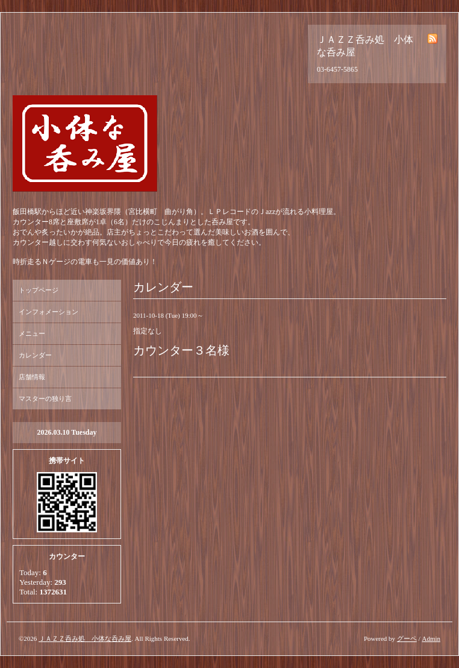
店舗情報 (32, 376)
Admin (431, 638)
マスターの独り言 (45, 398)
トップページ (38, 290)
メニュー (32, 333)
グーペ (407, 638)
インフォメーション (48, 311)
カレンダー (35, 355)
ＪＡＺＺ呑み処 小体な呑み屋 (85, 638)
